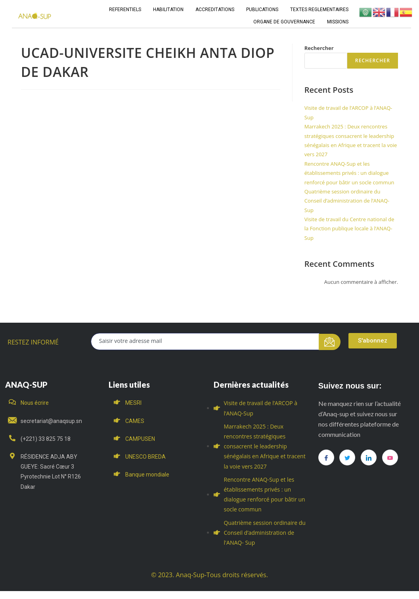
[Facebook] (326, 457)
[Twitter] (347, 457)
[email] (205, 341)
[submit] (330, 342)
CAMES (134, 421)
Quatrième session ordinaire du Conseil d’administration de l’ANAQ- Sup (346, 201)
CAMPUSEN (140, 439)
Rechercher (319, 48)
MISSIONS (337, 22)
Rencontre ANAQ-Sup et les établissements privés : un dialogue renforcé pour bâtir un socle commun (349, 173)
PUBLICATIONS (262, 9)
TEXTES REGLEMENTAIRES (319, 9)
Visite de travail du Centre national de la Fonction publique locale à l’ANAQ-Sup (349, 228)
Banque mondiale (147, 474)
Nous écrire (35, 403)
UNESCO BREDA (145, 457)
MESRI (133, 403)
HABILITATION (168, 9)
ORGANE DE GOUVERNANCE (284, 22)
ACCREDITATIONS (214, 9)
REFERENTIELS (125, 9)
